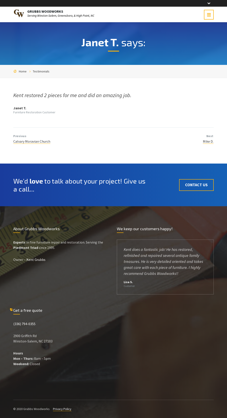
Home (23, 71)
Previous (19, 136)
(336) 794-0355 (24, 324)
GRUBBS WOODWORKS (45, 11)
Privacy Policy (62, 409)
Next (209, 136)
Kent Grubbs (35, 259)
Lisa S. (128, 282)
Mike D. (208, 141)
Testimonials (41, 71)
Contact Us (196, 184)
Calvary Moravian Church (31, 141)
